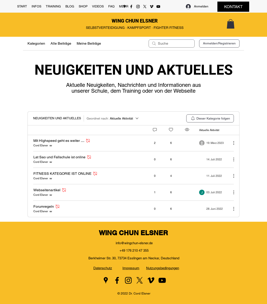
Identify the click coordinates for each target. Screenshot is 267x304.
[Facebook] (131, 6)
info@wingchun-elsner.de (134, 243)
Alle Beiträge (61, 43)
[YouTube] (158, 6)
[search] (172, 43)
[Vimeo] (151, 6)
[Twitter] (145, 6)
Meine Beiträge (89, 43)
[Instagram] (138, 6)
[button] (36, 6)
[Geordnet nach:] (113, 118)
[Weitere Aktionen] (231, 143)
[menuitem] (210, 118)
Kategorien (36, 43)
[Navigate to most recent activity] (213, 143)
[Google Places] (124, 6)
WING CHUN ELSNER (135, 21)
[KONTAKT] (233, 7)
